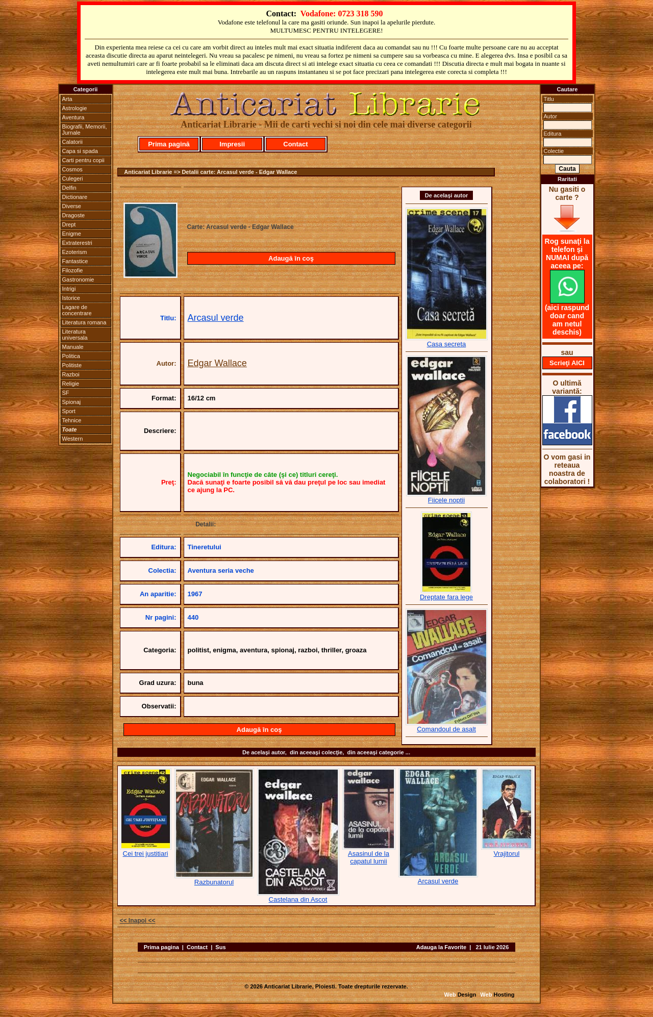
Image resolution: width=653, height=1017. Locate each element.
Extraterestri (77, 243)
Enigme (71, 234)
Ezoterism (74, 252)
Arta (67, 99)
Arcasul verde (216, 318)
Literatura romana (84, 322)
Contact (295, 144)
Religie (71, 383)
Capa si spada (80, 151)
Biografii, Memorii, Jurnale (84, 129)
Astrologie (74, 108)
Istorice (71, 298)
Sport (69, 411)
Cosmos (72, 169)
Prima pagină (169, 144)
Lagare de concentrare (77, 310)
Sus (220, 947)
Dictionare (75, 197)
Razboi (71, 374)
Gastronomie (78, 279)
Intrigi (69, 289)
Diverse (71, 206)
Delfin (69, 188)
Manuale (73, 347)
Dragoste (73, 215)
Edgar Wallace (217, 363)
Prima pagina (161, 947)
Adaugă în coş (291, 258)
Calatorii (72, 142)
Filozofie (72, 270)
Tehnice (72, 420)
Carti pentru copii (83, 160)
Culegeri (72, 178)
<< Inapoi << (138, 920)
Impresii (232, 144)
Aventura (73, 117)
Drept (69, 224)
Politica (71, 356)
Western (72, 439)
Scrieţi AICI (567, 363)
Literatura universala (75, 334)
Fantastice (75, 261)
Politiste (72, 365)
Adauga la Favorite (441, 947)
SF (65, 393)
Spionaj (71, 402)
